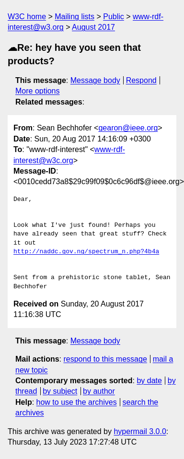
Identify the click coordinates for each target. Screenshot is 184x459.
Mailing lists (74, 16)
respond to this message (105, 359)
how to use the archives (76, 402)
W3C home (27, 16)
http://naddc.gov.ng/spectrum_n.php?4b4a (86, 251)
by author (99, 391)
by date (149, 381)
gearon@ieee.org (128, 128)
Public (113, 16)
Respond (141, 80)
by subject (60, 391)
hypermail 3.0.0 (140, 431)
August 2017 (93, 27)
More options (37, 91)
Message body (95, 80)
